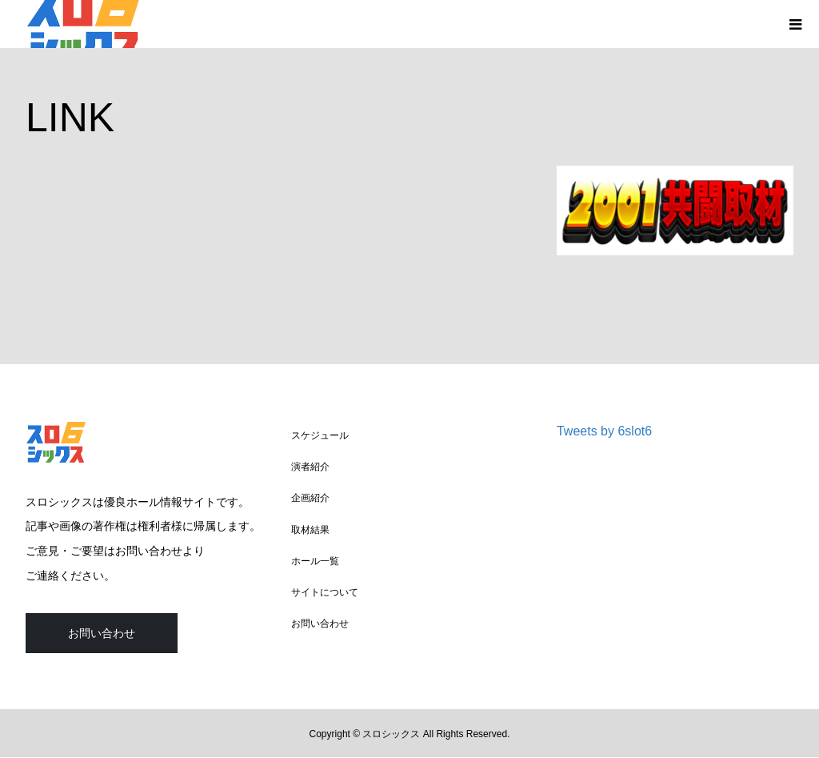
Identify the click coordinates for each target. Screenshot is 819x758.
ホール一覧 (315, 561)
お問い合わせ (101, 633)
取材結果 (310, 529)
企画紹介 (310, 497)
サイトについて (324, 592)
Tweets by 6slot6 (604, 431)
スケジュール (320, 435)
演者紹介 (310, 466)
